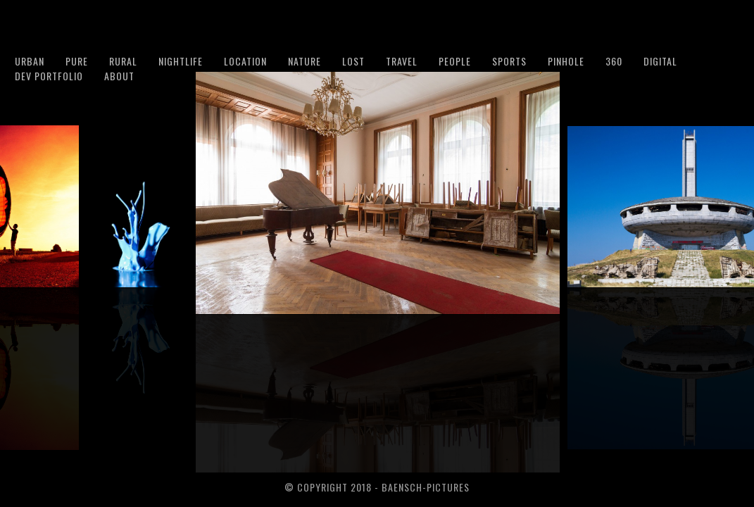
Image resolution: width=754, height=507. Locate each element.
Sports (509, 61)
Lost (353, 61)
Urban (29, 61)
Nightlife (180, 61)
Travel (401, 61)
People (455, 61)
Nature (304, 61)
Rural (123, 61)
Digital (660, 61)
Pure (76, 61)
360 (613, 61)
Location (245, 61)
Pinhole (566, 61)
